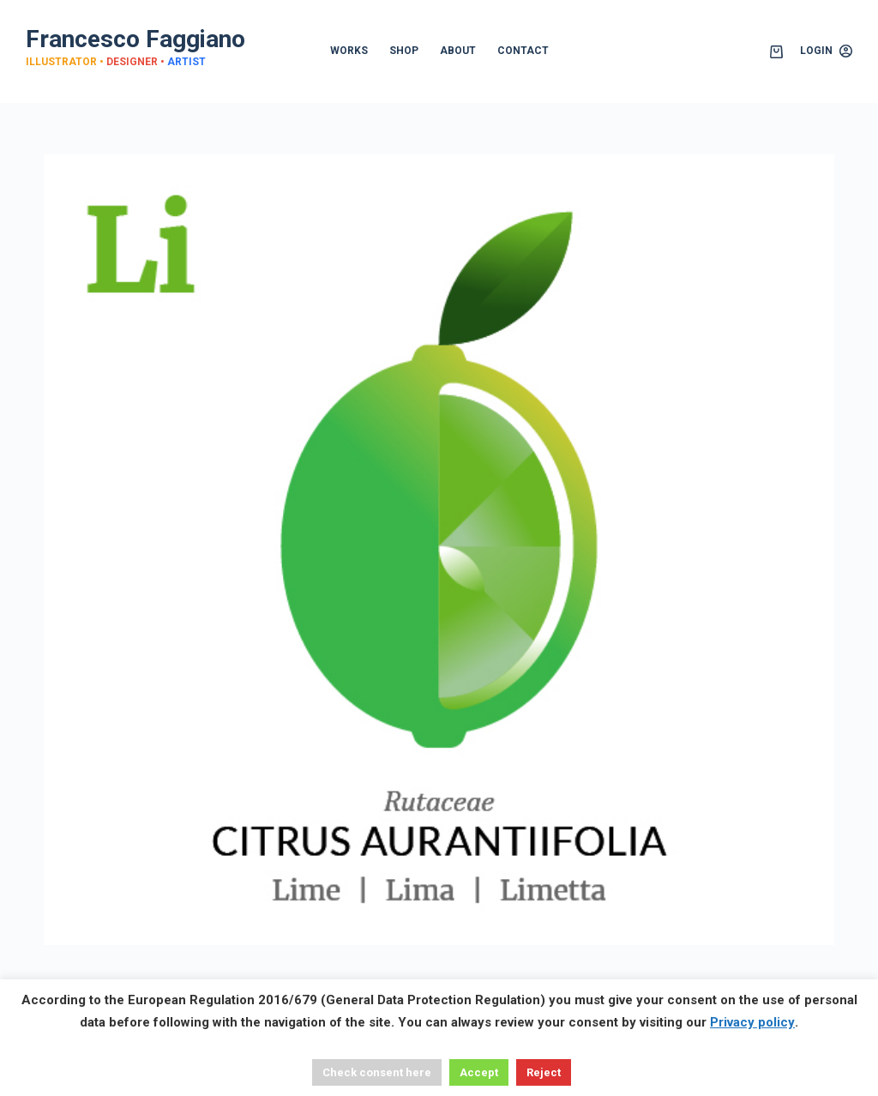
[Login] (826, 51)
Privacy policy (752, 1022)
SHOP (403, 51)
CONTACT (523, 51)
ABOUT (458, 51)
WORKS (349, 51)
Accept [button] (479, 1072)
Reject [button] (543, 1072)
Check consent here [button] (376, 1072)
